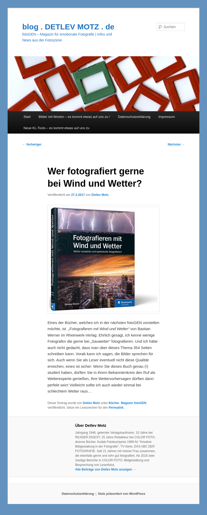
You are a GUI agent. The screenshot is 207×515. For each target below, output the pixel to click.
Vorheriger (31, 144)
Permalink (116, 407)
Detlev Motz (100, 195)
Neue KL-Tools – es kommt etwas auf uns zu (56, 128)
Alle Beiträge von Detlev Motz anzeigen (105, 469)
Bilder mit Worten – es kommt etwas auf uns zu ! (74, 117)
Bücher (113, 403)
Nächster (176, 144)
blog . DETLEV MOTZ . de (68, 27)
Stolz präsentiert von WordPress (121, 494)
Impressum (166, 117)
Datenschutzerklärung (134, 117)
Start (27, 117)
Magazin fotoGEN (133, 403)
